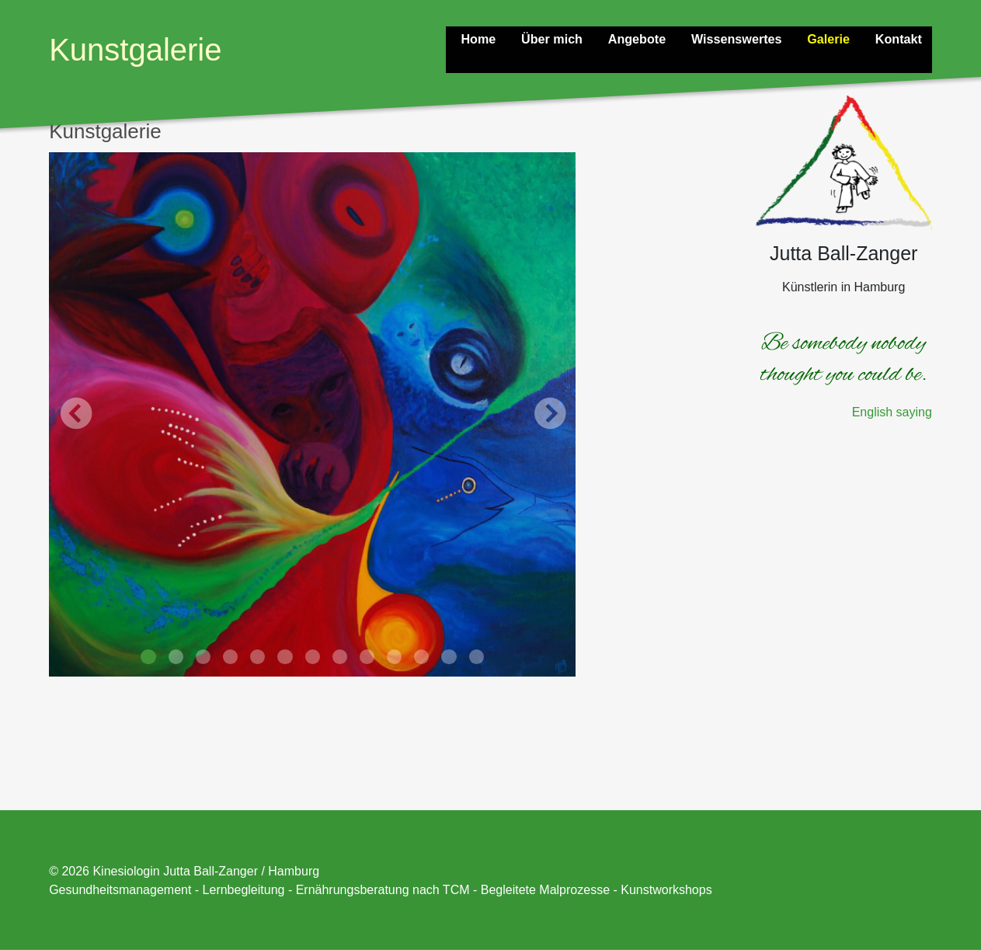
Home (494, 37)
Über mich (565, 37)
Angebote (648, 37)
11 (421, 656)
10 (394, 656)
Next (549, 414)
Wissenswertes (744, 37)
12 (448, 656)
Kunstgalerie (135, 50)
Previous (75, 414)
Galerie (833, 37)
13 (476, 656)
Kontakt (901, 37)
